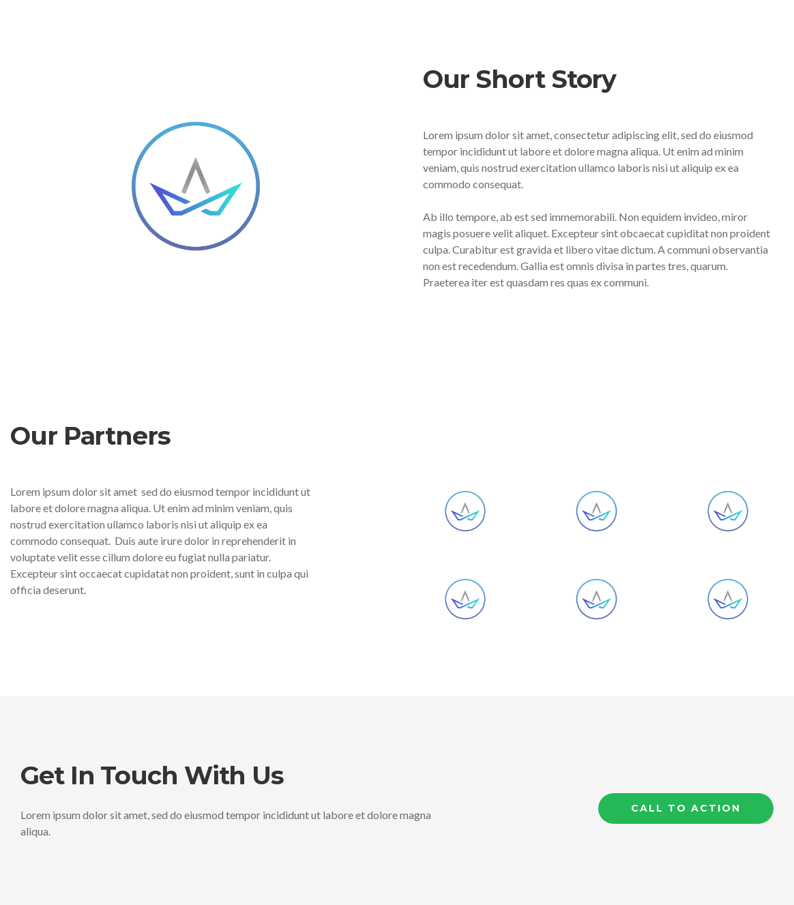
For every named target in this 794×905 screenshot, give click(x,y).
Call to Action (686, 808)
